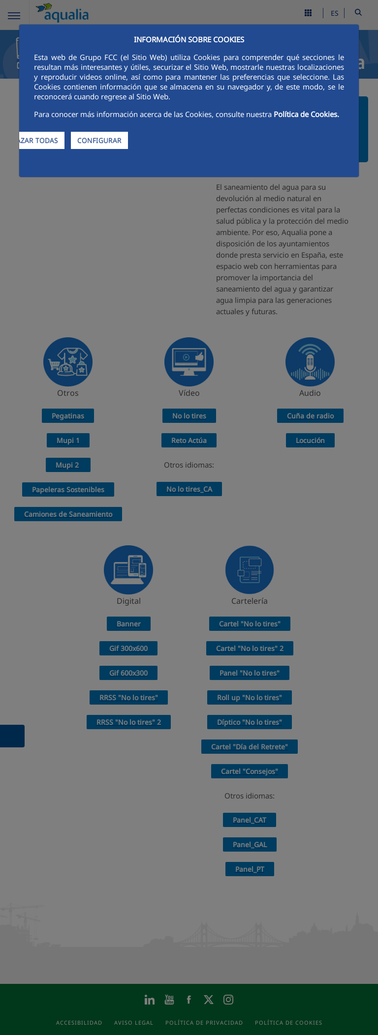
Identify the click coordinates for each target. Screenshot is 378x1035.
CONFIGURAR (99, 140)
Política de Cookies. (306, 114)
